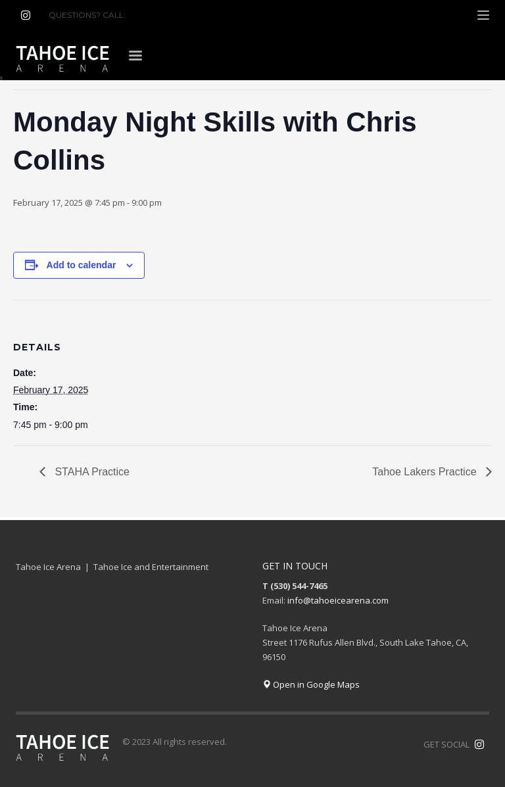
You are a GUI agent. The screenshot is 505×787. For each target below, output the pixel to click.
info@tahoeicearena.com (338, 600)
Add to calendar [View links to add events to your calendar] (81, 265)
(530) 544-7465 (159, 15)
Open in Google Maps (311, 684)
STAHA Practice (91, 471)
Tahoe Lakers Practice (425, 471)
